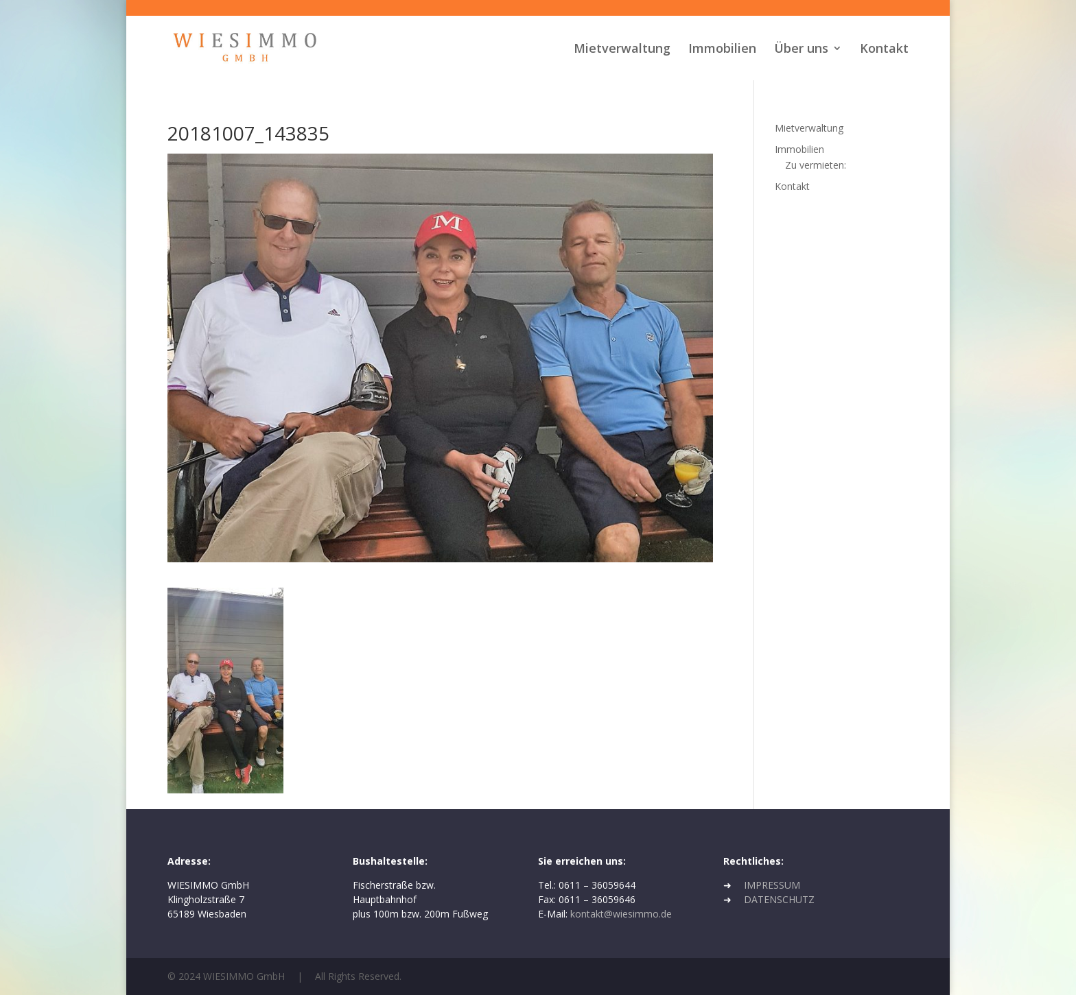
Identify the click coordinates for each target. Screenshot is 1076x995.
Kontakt (884, 49)
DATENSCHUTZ (779, 899)
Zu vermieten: (815, 164)
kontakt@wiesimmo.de (621, 913)
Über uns (801, 49)
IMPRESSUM (772, 884)
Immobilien (722, 49)
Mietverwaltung (622, 49)
